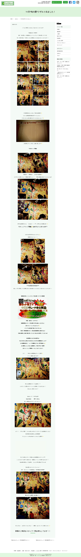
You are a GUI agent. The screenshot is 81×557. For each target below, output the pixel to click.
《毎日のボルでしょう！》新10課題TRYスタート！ (63, 73)
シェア (58, 22)
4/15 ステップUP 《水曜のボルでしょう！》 (63, 77)
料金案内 (54, 5)
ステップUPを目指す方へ (47, 5)
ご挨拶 (35, 5)
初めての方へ (39, 5)
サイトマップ (59, 45)
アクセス (72, 5)
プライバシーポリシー (61, 42)
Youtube (65, 2)
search (79, 5)
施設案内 (31, 5)
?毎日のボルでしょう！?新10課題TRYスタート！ (20, 540)
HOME (27, 5)
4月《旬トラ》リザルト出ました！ (62, 69)
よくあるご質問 (60, 5)
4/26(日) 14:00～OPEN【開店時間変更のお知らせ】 (63, 66)
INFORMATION (67, 5)
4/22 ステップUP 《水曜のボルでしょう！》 (63, 62)
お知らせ (58, 53)
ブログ (76, 5)
